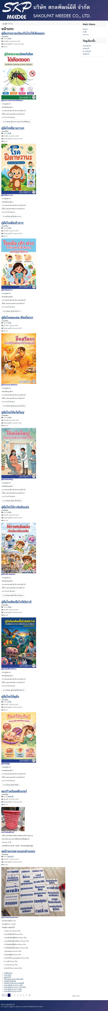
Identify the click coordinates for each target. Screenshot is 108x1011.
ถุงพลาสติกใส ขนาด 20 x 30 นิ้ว (13, 989)
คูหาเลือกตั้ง (86, 48)
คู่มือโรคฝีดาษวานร (12, 128)
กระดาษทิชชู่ (7, 975)
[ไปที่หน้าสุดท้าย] (29, 995)
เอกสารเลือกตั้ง (87, 51)
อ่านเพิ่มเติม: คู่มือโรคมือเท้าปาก (12, 311)
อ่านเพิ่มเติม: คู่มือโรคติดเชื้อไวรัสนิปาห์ (13, 690)
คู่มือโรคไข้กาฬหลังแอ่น (15, 507)
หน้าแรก (85, 29)
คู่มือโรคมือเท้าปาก (12, 222)
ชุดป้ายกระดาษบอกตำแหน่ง (18, 851)
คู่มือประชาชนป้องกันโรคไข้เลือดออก (23, 33)
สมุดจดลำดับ (7, 977)
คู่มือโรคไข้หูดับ (10, 696)
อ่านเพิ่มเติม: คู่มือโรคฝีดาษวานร (12, 216)
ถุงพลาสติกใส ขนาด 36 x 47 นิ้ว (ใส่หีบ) (15, 987)
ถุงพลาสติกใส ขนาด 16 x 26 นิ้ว (12, 991)
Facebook (86, 34)
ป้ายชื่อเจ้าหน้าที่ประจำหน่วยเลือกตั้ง (14, 983)
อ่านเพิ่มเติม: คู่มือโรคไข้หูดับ (11, 785)
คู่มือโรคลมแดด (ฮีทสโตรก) (17, 317)
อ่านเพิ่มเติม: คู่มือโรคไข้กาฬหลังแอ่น (13, 595)
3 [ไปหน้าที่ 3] (14, 995)
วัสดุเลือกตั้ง (10, 796)
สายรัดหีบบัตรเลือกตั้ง (10, 981)
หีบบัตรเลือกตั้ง (87, 46)
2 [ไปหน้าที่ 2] (11, 995)
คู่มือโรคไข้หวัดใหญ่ (12, 412)
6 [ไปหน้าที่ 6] (23, 995)
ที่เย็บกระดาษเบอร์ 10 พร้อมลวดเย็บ (13, 979)
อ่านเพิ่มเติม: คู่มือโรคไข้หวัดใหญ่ (12, 501)
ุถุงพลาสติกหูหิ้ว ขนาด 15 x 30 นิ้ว (13, 985)
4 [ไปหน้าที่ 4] (17, 995)
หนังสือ (9, 38)
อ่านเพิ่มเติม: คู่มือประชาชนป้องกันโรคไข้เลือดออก (16, 121)
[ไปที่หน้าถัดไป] (26, 995)
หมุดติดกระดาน (8, 973)
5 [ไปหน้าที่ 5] (20, 995)
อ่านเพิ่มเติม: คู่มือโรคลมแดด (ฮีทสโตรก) (14, 406)
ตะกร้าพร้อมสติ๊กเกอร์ (14, 791)
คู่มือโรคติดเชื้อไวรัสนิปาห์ (16, 601)
